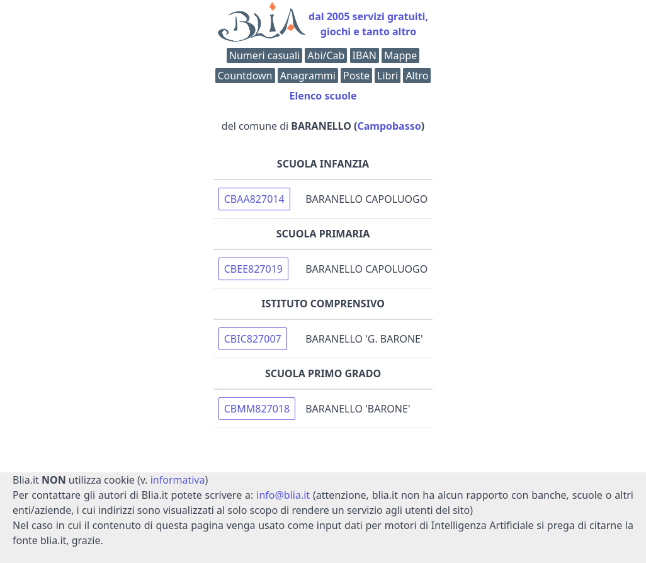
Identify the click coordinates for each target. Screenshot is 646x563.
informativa (177, 480)
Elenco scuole (322, 96)
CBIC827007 (252, 339)
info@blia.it (283, 495)
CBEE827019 (253, 269)
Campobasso (389, 126)
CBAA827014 (254, 199)
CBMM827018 (257, 409)
